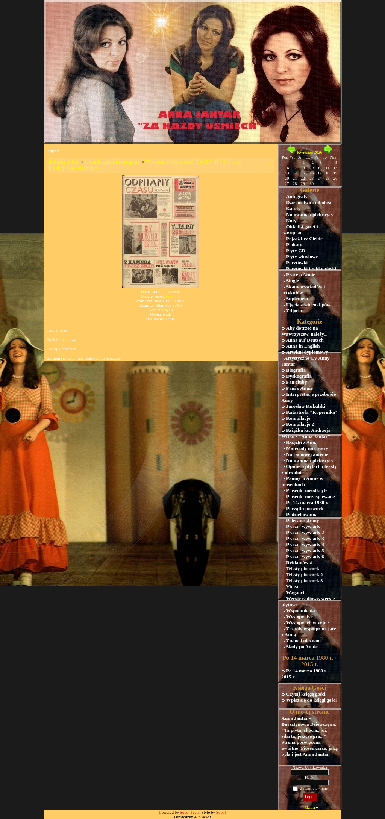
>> (270, 165)
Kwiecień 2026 (309, 152)
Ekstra (309, 807)
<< (261, 165)
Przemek (173, 296)
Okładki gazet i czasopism (112, 162)
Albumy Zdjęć (64, 162)
